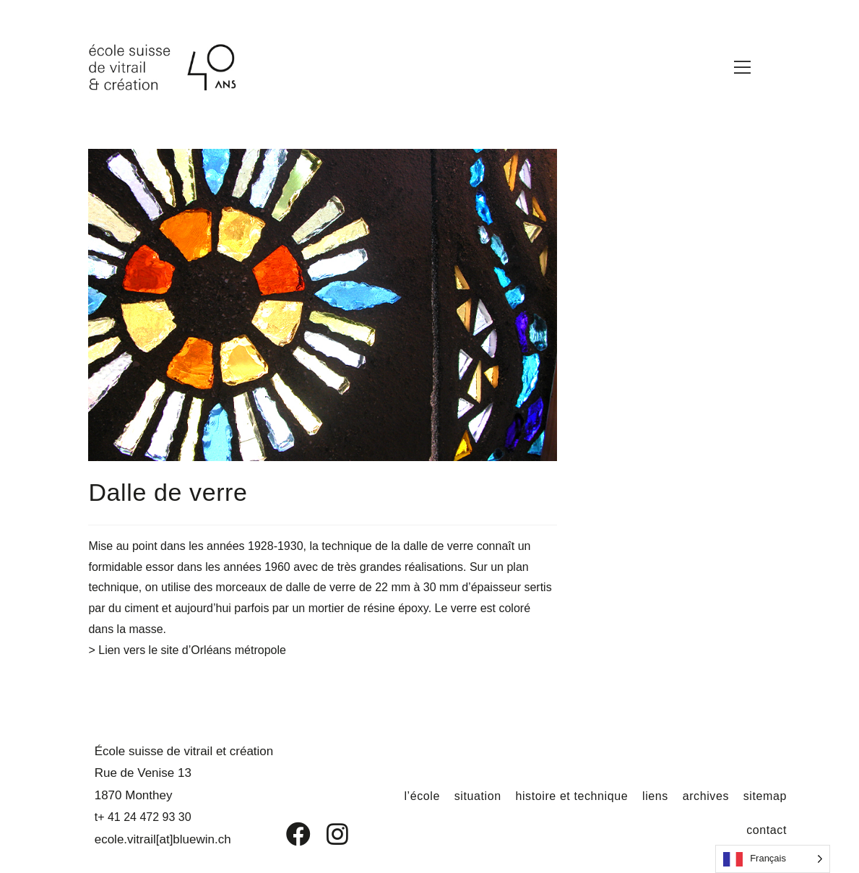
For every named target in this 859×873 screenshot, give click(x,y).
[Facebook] (287, 834)
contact (766, 830)
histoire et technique (571, 796)
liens (655, 796)
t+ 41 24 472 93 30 (143, 817)
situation (477, 796)
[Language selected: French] (772, 859)
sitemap (765, 796)
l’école (422, 796)
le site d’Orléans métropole (217, 650)
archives (706, 796)
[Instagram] (328, 834)
